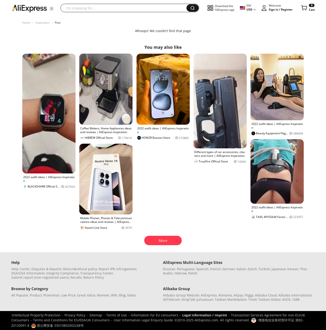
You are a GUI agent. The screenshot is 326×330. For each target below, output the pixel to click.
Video (131, 295)
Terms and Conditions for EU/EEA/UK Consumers (71, 320)
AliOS (286, 299)
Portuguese (186, 269)
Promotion (51, 295)
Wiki (114, 295)
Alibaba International (295, 295)
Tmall (252, 299)
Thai (303, 269)
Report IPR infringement (117, 269)
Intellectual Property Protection (36, 315)
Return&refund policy (80, 269)
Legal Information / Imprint (204, 315)
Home (26, 23)
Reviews (103, 295)
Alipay (238, 295)
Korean (293, 269)
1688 (295, 299)
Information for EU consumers (154, 315)
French (215, 269)
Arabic (168, 273)
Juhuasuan (205, 299)
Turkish (264, 269)
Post (58, 23)
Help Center (20, 269)
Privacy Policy (74, 315)
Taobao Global (269, 299)
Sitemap (95, 315)
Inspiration (42, 23)
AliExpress (209, 295)
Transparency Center (96, 273)
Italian (241, 269)
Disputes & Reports (46, 269)
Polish (192, 273)
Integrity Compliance (62, 273)
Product (36, 295)
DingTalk (188, 299)
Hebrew (180, 273)
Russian (169, 269)
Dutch (252, 269)
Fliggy (249, 295)
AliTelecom (171, 299)
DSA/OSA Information (28, 273)
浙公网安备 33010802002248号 (57, 325)
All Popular (19, 295)
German (228, 269)
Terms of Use (116, 315)
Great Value (86, 295)
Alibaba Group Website (181, 295)
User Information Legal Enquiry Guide (143, 320)
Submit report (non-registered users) (40, 277)
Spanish (202, 269)
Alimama (225, 295)
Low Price (68, 295)
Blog (122, 295)
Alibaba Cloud (266, 295)
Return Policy (93, 277)
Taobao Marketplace (231, 299)
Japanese (279, 269)
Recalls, (77, 277)
